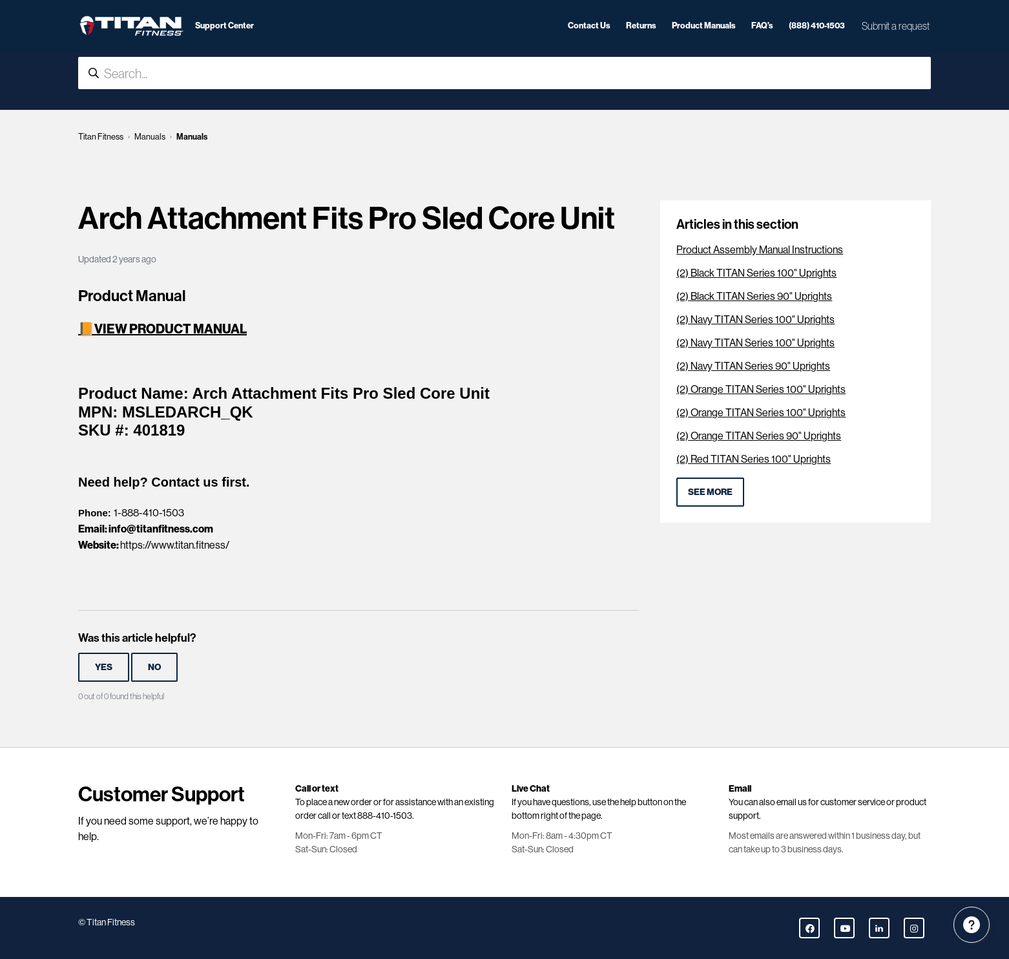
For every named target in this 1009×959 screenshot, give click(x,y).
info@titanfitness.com (161, 528)
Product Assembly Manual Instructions (759, 250)
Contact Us (589, 25)
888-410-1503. (385, 815)
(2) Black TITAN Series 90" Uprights (754, 296)
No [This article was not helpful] (154, 667)
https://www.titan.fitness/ (174, 545)
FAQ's (762, 25)
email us (791, 802)
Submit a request (896, 26)
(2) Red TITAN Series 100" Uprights (753, 459)
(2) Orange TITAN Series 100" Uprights (761, 389)
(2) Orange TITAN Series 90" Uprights (758, 436)
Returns (641, 25)
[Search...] (504, 73)
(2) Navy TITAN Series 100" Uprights (755, 319)
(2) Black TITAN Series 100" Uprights (756, 273)
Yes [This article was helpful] (103, 667)
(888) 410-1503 (817, 25)
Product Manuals (704, 25)
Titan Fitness (100, 137)
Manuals (149, 137)
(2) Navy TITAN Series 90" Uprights (753, 366)
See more (710, 492)
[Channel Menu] (971, 925)
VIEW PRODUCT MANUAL (170, 329)
